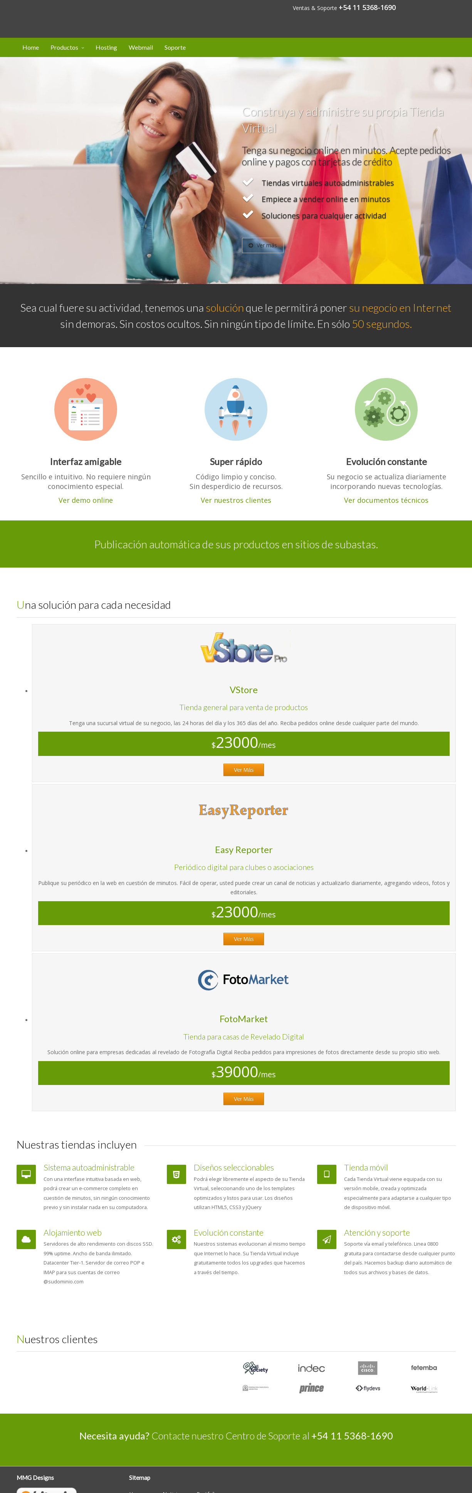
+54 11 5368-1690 (367, 7)
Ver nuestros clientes (236, 500)
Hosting (106, 47)
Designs (59, 12)
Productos (64, 47)
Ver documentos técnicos (386, 500)
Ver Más (244, 770)
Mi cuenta (435, 7)
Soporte (175, 47)
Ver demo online (86, 500)
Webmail (141, 47)
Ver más (263, 245)
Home (30, 47)
